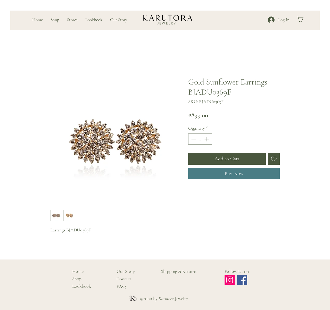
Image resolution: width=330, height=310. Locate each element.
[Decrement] (193, 139)
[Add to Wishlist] (274, 159)
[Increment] (207, 139)
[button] (303, 19)
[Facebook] (242, 280)
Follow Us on (237, 271)
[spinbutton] (200, 139)
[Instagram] (230, 280)
